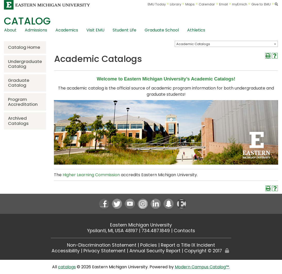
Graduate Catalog (18, 82)
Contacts (184, 231)
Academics (66, 30)
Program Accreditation (23, 101)
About (10, 30)
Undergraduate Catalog (25, 63)
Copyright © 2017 (203, 251)
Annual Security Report (154, 251)
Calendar (207, 4)
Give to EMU (261, 4)
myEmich (239, 4)
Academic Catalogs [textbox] (193, 44)
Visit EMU (95, 30)
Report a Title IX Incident (188, 245)
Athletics (196, 30)
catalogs (67, 267)
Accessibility (66, 251)
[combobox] (226, 44)
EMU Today (157, 4)
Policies (148, 245)
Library (175, 4)
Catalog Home (24, 47)
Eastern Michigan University (141, 225)
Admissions (36, 30)
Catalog (27, 21)
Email (223, 4)
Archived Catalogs (18, 120)
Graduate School (162, 30)
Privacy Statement (105, 251)
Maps (190, 4)
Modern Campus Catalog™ (202, 267)
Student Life (124, 30)
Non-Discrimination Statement (101, 245)
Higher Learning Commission (91, 175)
